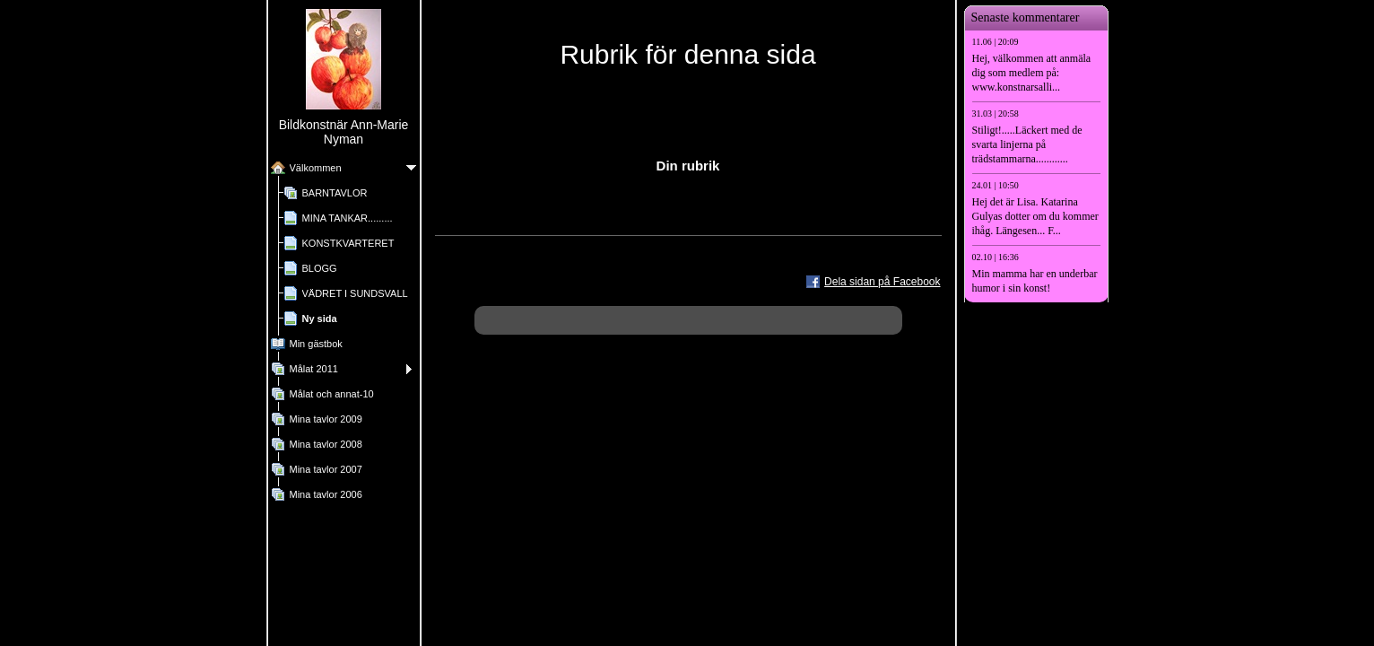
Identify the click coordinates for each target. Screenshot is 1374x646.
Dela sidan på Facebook (882, 281)
